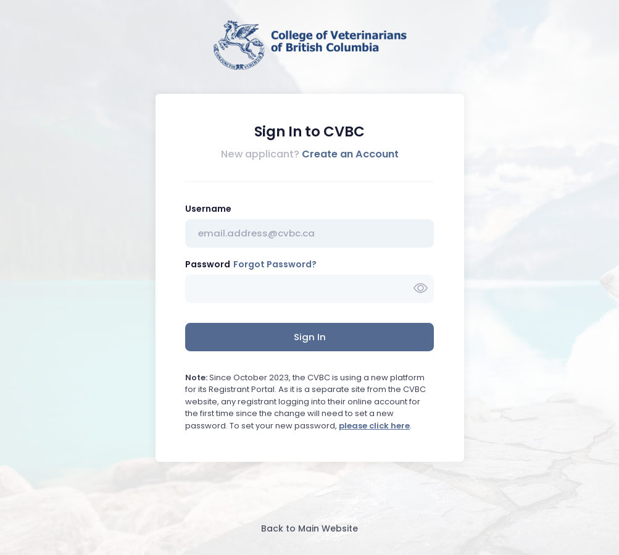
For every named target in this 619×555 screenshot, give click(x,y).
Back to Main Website (309, 528)
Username (208, 208)
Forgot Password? (275, 264)
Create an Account (350, 154)
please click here (374, 426)
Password (207, 264)
